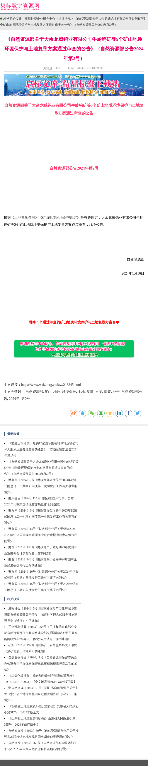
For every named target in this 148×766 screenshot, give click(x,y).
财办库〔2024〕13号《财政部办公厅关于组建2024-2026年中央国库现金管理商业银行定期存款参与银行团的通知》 (40, 535)
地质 (56, 391)
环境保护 (69, 391)
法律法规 (64, 18)
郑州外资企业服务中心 (40, 18)
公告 (116, 391)
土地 (81, 391)
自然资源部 (34, 391)
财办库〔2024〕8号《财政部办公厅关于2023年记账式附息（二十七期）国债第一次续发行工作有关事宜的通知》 (40, 516)
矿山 (48, 391)
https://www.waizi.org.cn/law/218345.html (51, 384)
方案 (98, 391)
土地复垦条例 (24, 217)
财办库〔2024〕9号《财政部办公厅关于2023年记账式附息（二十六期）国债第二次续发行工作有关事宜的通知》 (40, 486)
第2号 (25, 398)
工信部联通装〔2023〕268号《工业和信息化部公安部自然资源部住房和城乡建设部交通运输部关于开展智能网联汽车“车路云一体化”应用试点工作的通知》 (40, 633)
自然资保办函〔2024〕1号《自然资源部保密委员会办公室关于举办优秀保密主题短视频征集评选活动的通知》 (40, 663)
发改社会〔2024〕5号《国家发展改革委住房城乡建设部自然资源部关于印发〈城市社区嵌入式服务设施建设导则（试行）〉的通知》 (40, 614)
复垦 (90, 391)
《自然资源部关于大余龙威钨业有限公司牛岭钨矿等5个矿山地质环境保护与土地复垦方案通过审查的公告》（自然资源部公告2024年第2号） (41, 468)
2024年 (14, 398)
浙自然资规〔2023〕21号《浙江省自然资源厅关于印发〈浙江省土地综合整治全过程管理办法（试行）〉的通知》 (41, 694)
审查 (107, 391)
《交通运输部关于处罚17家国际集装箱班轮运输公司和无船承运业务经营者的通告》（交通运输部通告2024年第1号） (41, 449)
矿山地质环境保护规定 (59, 217)
